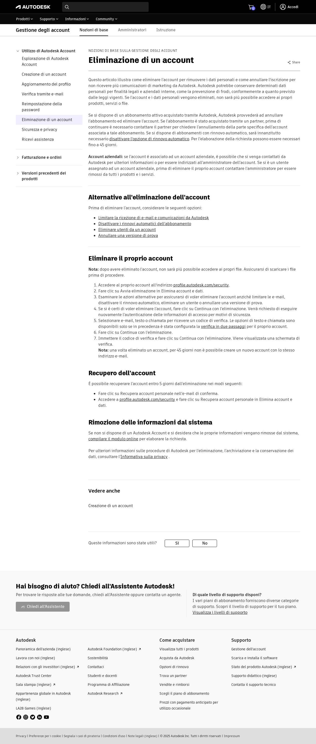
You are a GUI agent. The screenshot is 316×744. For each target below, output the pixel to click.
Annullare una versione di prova (128, 235)
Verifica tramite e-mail (42, 94)
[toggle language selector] (265, 7)
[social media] (32, 717)
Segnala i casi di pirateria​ (82, 736)
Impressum (232, 736)
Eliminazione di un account (47, 120)
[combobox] (105, 7)
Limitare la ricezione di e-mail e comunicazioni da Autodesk (153, 218)
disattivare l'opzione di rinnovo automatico (149, 139)
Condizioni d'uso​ (114, 736)
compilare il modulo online (113, 439)
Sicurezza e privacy (39, 129)
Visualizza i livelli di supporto (220, 612)
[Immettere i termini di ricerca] (105, 7)
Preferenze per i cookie (45, 736)
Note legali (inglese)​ (142, 736)
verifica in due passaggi (223, 326)
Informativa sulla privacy (144, 457)
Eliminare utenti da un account (127, 229)
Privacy (21, 736)
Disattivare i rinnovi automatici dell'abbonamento (144, 224)
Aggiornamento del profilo (46, 84)
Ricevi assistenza (38, 139)
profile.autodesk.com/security (201, 285)
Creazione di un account (44, 74)
